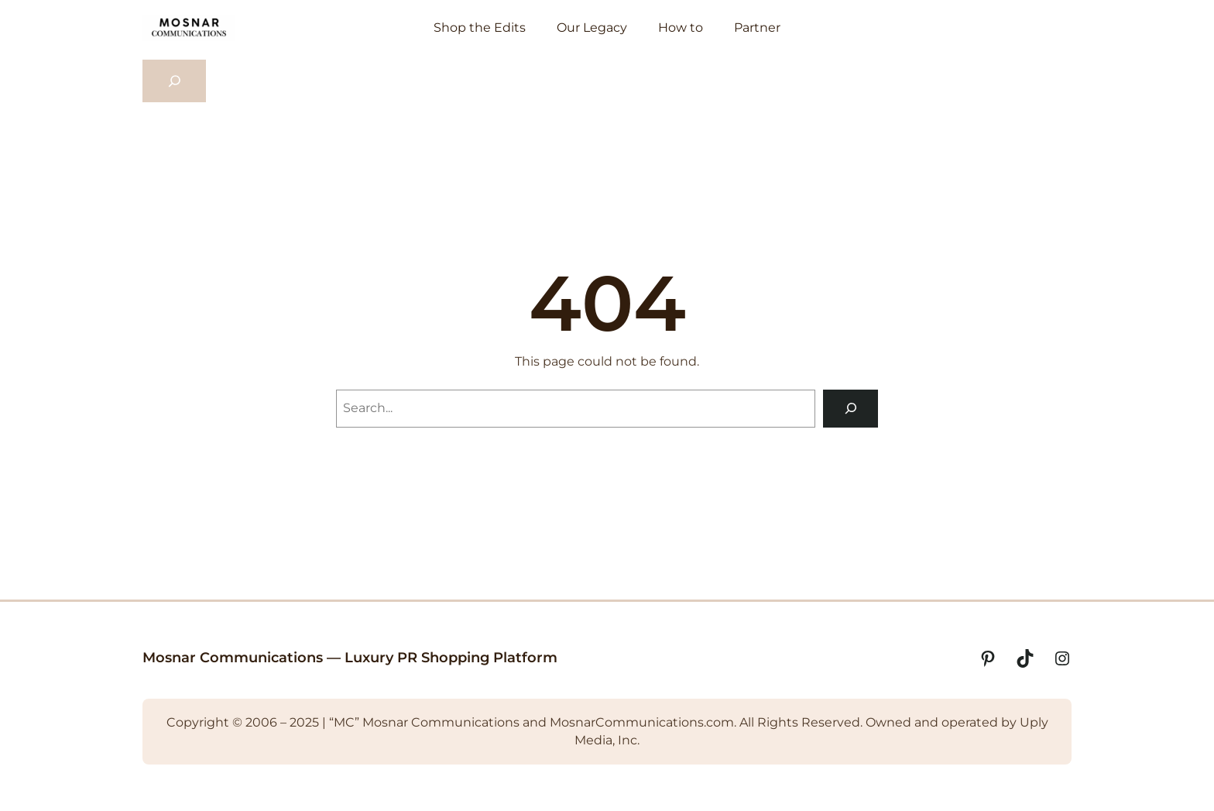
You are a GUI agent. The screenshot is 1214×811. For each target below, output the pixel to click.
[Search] (850, 409)
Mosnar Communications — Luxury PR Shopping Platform (349, 657)
